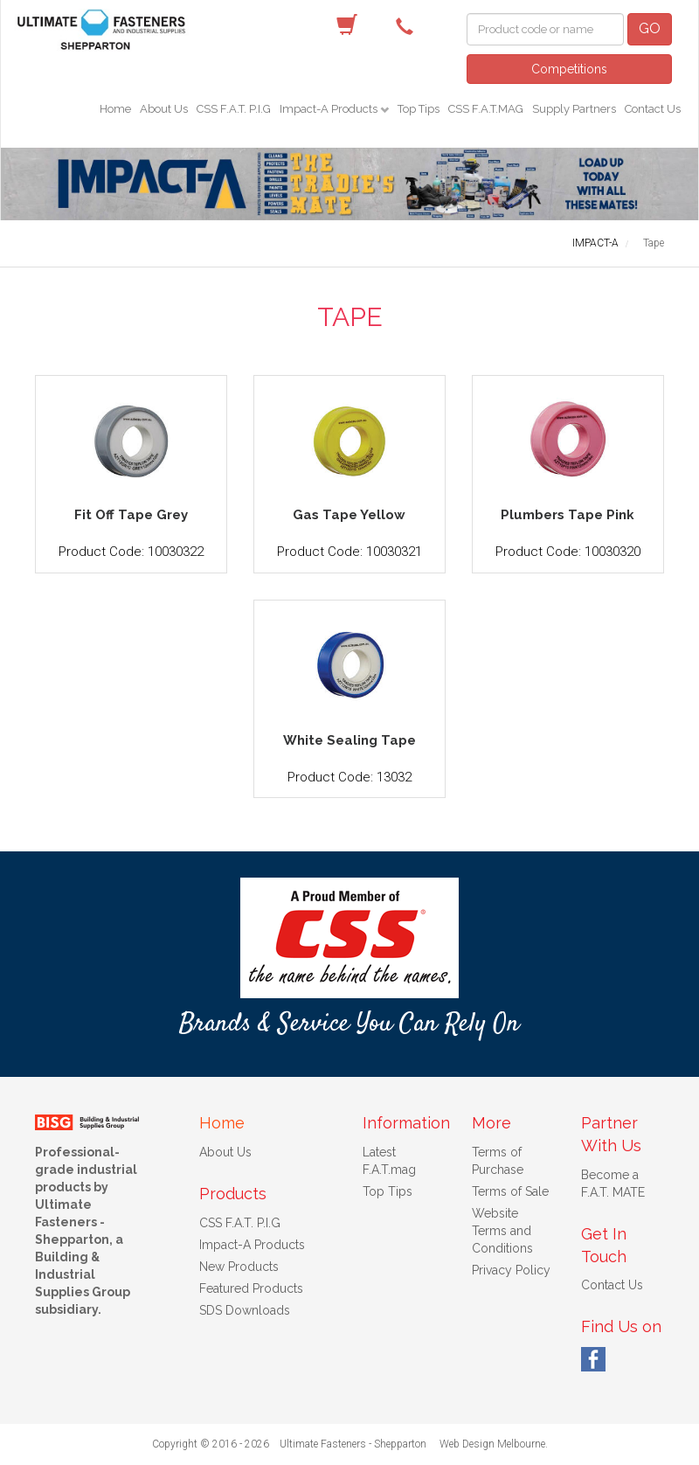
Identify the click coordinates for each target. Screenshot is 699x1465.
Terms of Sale (510, 1191)
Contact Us (653, 108)
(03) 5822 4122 (409, 25)
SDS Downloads (244, 1310)
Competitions (569, 69)
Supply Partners (574, 108)
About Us (164, 108)
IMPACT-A (595, 243)
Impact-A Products (330, 108)
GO (650, 28)
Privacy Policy (511, 1270)
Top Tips (418, 108)
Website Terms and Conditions (502, 1230)
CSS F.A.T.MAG (485, 108)
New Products (239, 1267)
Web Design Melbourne (492, 1444)
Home (115, 108)
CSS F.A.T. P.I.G (234, 108)
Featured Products (251, 1288)
